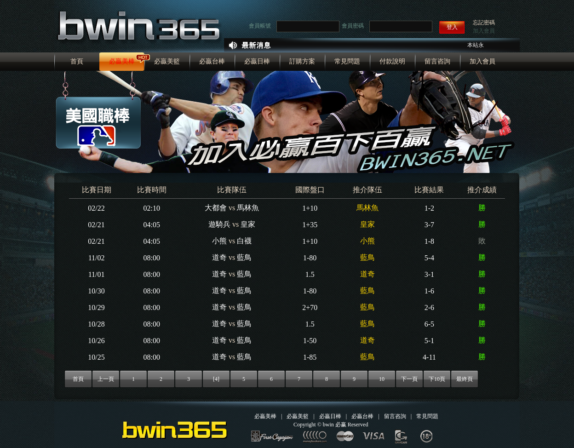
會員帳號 (260, 26)
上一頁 (106, 379)
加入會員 (484, 31)
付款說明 (392, 61)
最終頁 (464, 379)
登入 (452, 27)
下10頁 (437, 379)
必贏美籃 (167, 61)
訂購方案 (302, 61)
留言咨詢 (437, 61)
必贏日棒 (257, 61)
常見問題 (347, 61)
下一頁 (409, 379)
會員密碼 (353, 26)
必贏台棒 (212, 61)
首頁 (76, 61)
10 (382, 379)
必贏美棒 (122, 61)
